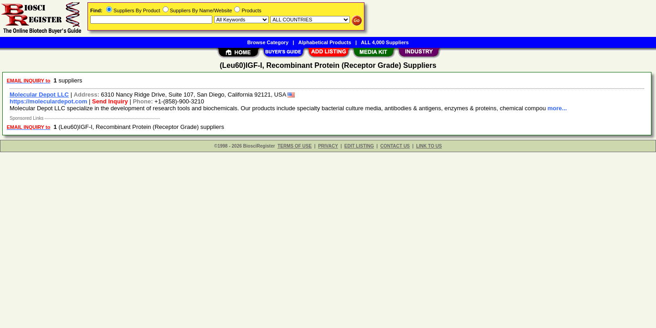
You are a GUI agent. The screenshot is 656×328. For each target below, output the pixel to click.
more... (557, 108)
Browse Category (267, 42)
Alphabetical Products (324, 42)
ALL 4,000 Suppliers (385, 42)
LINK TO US (428, 146)
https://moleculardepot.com (48, 101)
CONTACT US (395, 146)
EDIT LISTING (359, 146)
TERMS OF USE (294, 146)
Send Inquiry (110, 101)
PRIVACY (328, 146)
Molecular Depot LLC (39, 94)
